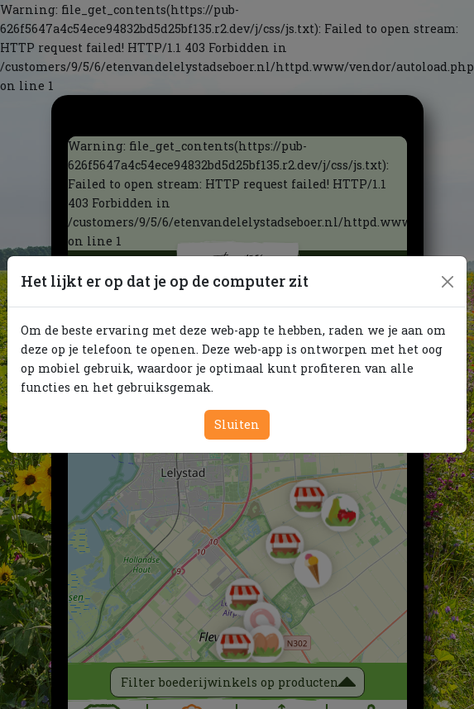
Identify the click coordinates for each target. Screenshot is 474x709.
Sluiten (237, 424)
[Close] (447, 281)
